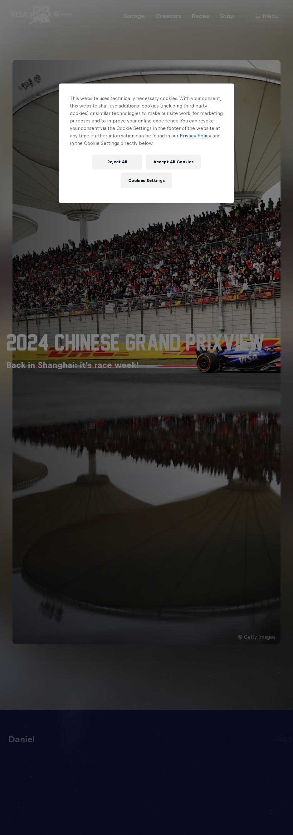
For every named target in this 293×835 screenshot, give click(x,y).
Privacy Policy (195, 135)
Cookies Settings (146, 180)
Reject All (117, 162)
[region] (146, 143)
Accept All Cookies (173, 162)
